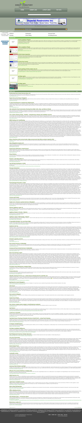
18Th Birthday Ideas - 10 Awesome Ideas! (19, 396)
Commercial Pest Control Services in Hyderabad (20, 248)
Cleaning (11, 35)
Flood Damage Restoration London (17, 182)
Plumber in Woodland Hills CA (16, 158)
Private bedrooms (13, 271)
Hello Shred (12, 285)
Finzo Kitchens (12, 154)
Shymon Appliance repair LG (16, 207)
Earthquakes (28, 33)
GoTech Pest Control (23, 61)
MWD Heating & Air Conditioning (17, 120)
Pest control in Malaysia (15, 294)
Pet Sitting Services (52, 35)
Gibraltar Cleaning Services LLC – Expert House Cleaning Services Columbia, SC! (28, 275)
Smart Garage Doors (14, 345)
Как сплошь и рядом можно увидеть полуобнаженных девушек (24, 304)
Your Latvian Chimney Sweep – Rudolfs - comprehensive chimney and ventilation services (30, 114)
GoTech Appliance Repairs (24, 39)
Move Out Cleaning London (15, 252)
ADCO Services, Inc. (14, 375)
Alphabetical (79, 91)
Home (22, 10)
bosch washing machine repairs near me (27, 68)
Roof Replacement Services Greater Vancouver (20, 333)
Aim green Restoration (14, 337)
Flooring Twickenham (14, 168)
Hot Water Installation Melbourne (17, 328)
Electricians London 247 (15, 402)
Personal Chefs (51, 33)
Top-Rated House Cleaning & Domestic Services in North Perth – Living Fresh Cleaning (29, 318)
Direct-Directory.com (18, 29)
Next (80, 407)
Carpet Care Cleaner (14, 297)
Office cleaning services (15, 390)
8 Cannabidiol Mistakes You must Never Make (20, 221)
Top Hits (58, 10)
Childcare (11, 33)
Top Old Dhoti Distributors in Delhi (17, 163)
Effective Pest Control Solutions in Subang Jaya (20, 370)
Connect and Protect (14, 197)
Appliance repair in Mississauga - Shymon (19, 216)
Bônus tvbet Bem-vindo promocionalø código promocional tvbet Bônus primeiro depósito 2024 (31, 139)
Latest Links (47, 10)
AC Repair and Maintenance (15, 323)
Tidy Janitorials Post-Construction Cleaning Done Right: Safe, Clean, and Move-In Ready (30, 109)
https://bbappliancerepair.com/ (16, 143)
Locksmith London (13, 353)
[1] (78, 407)
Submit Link (33, 10)
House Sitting (28, 35)
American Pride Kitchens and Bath (17, 366)
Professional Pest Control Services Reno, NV (20, 93)
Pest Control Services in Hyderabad (17, 243)
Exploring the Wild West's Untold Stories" (19, 148)
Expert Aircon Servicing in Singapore (18, 98)
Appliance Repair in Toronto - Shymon (18, 212)
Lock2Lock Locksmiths (14, 312)
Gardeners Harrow (13, 226)
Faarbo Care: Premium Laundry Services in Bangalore (22, 201)
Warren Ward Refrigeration (15, 386)
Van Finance (12, 308)
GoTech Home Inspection (24, 54)
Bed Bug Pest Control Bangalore (17, 282)
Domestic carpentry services (16, 238)
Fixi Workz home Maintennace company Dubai (20, 266)
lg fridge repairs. (22, 83)
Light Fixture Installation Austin (16, 381)
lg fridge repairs (22, 76)
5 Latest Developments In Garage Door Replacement (21, 102)
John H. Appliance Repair (24, 47)
